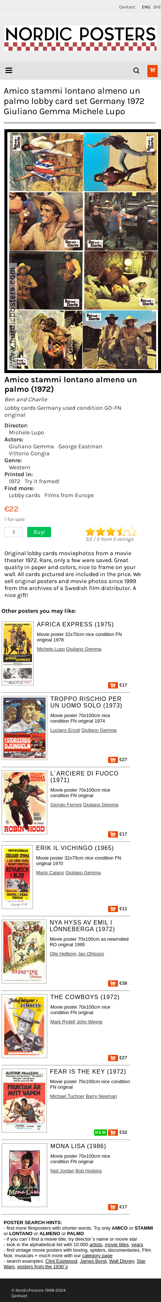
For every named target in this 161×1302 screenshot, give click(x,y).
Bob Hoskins (88, 1170)
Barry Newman (101, 1096)
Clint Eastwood (61, 1261)
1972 (14, 481)
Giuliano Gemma (31, 446)
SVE (157, 7)
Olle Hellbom (63, 953)
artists (95, 1244)
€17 (117, 685)
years (137, 1244)
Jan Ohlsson (91, 953)
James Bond (93, 1261)
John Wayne (89, 1021)
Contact (127, 7)
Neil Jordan (62, 1170)
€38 (117, 983)
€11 (117, 908)
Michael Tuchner (67, 1096)
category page (97, 1255)
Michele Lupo (26, 432)
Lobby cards (24, 495)
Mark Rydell (62, 1021)
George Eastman (80, 446)
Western (20, 467)
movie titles (117, 1244)
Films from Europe (69, 495)
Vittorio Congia (29, 453)
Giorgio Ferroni (66, 804)
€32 (117, 1132)
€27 (117, 759)
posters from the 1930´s (42, 1266)
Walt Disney (121, 1261)
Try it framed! (42, 481)
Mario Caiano (50, 872)
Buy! (39, 531)
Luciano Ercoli (65, 730)
